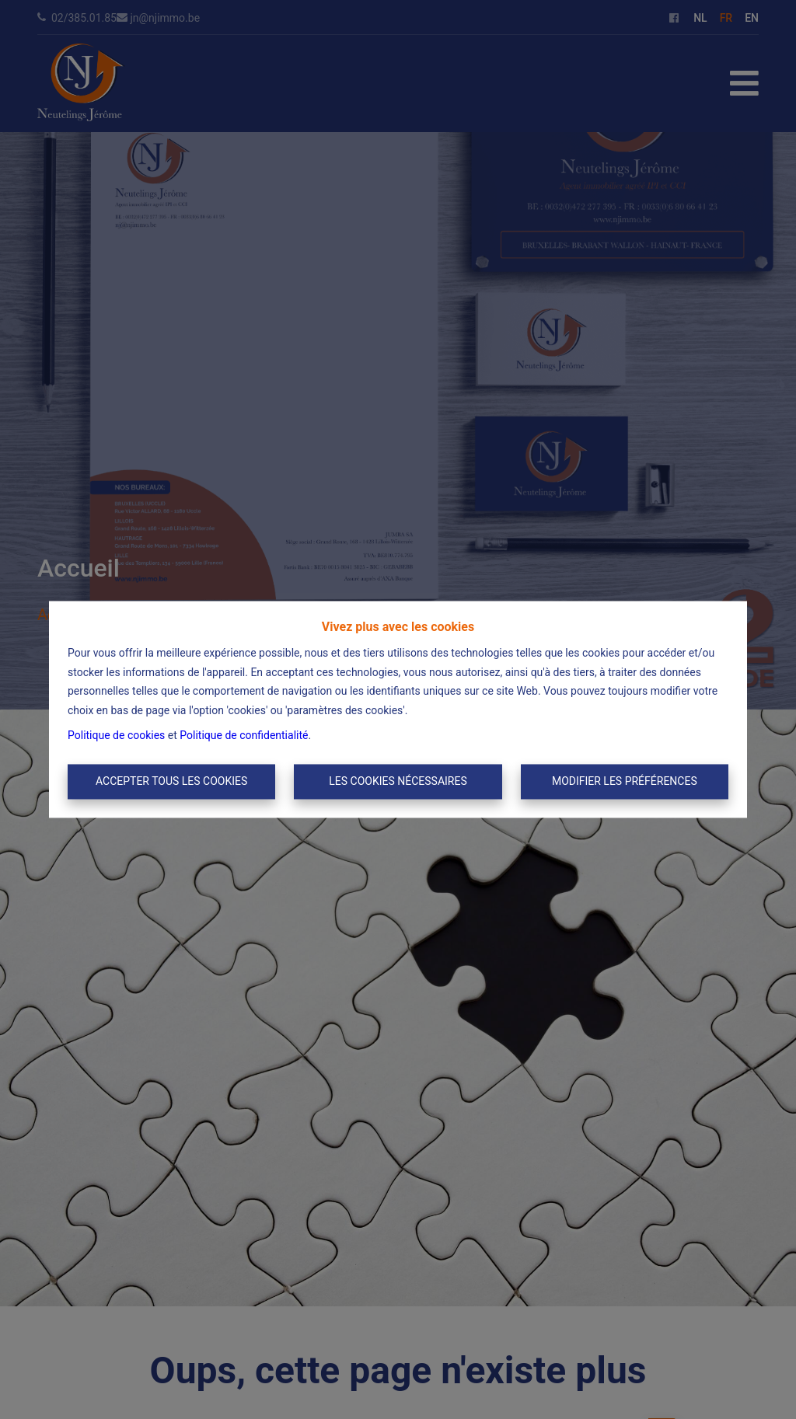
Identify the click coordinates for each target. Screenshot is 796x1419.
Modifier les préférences (624, 781)
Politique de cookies (116, 736)
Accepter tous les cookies (171, 781)
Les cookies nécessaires (397, 781)
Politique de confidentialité (244, 736)
